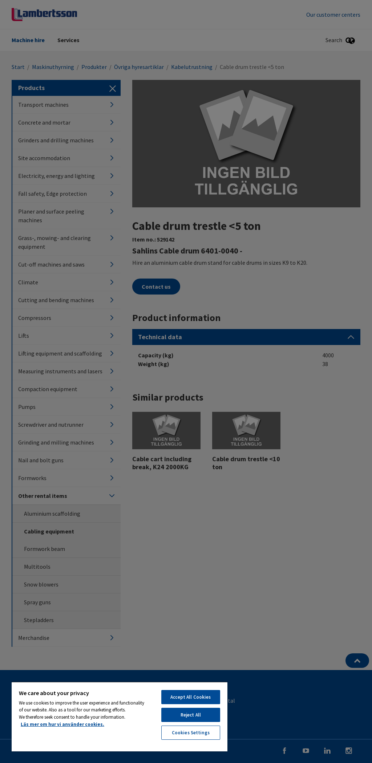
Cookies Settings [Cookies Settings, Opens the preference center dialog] (191, 733)
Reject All (191, 715)
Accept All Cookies (190, 697)
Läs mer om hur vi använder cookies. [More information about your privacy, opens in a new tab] (62, 724)
